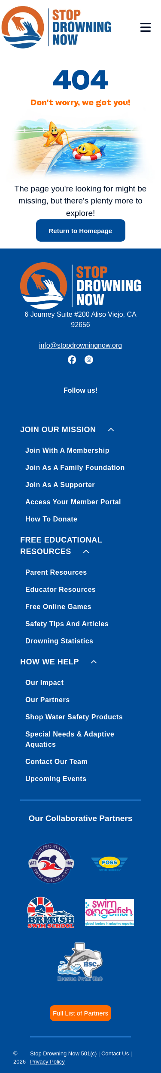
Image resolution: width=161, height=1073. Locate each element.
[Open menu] (145, 27)
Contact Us (115, 1053)
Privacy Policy (47, 1061)
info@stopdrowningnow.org (80, 345)
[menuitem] (80, 473)
